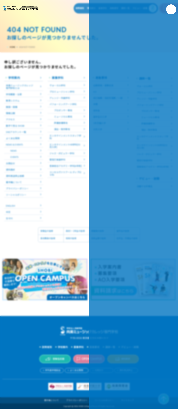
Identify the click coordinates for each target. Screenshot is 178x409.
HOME (12, 47)
